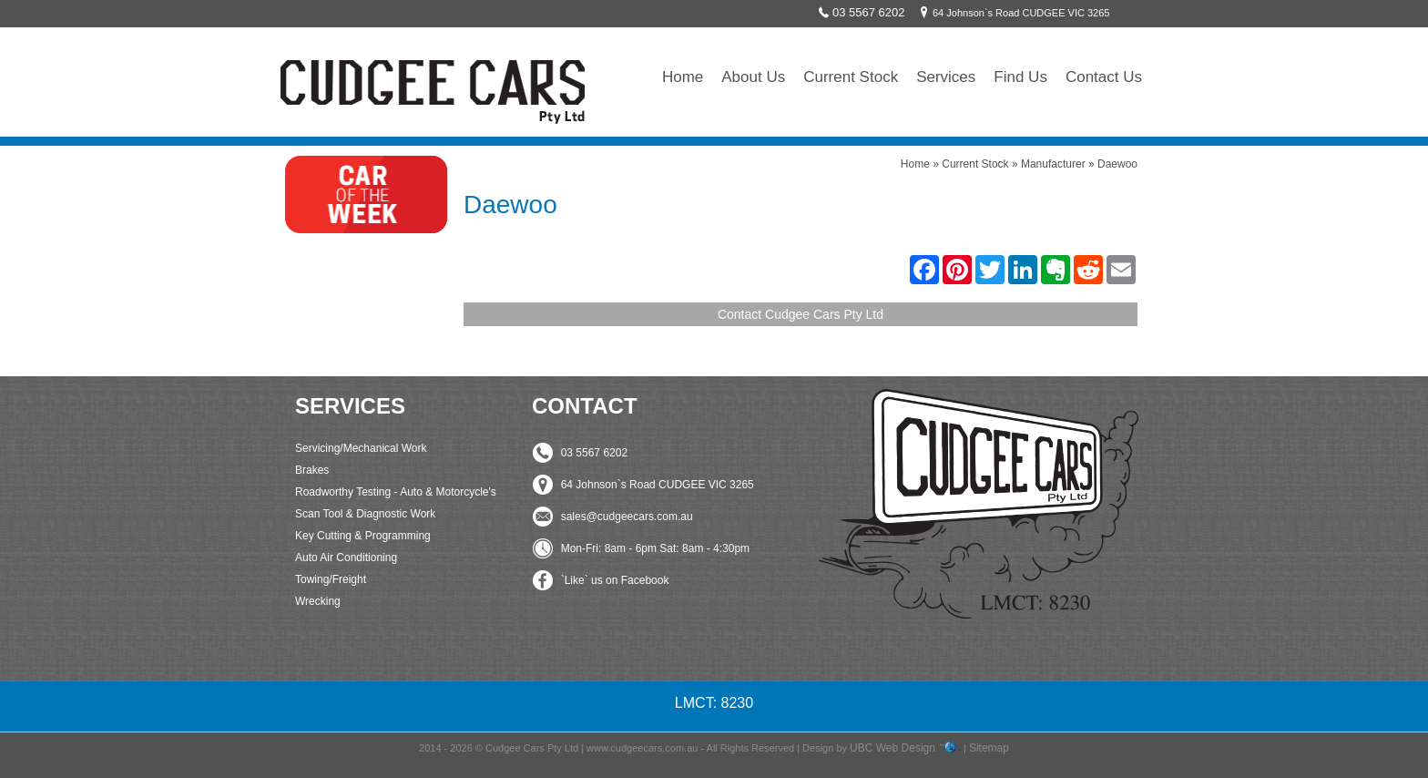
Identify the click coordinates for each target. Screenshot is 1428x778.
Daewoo (1117, 164)
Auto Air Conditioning (346, 557)
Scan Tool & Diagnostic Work (365, 513)
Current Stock (850, 77)
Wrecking (318, 601)
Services (945, 77)
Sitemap (989, 748)
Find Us (1020, 77)
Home (682, 77)
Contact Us (1104, 77)
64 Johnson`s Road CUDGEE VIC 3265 (1011, 12)
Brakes (312, 470)
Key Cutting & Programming (363, 535)
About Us (753, 77)
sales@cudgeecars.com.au (627, 516)
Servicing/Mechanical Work (361, 448)
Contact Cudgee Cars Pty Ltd (800, 314)
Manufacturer (1053, 164)
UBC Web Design (892, 748)
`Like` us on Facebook (615, 580)
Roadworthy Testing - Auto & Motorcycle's (395, 492)
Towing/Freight (330, 579)
